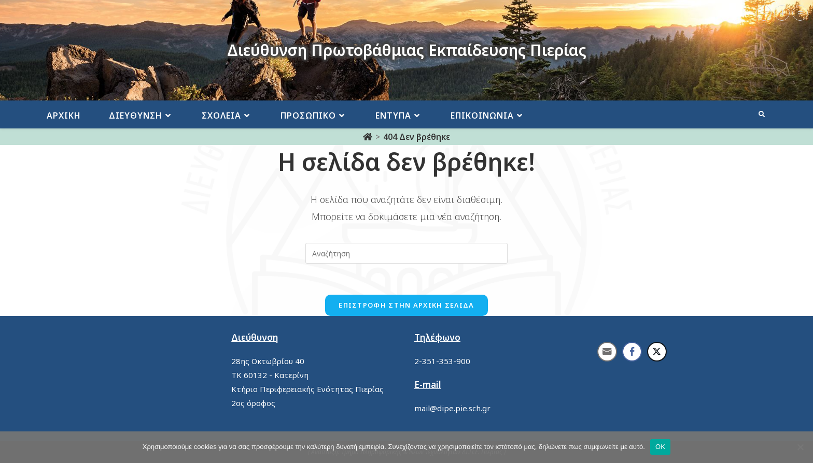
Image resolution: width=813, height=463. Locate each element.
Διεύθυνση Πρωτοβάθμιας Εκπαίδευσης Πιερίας (406, 50)
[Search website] (761, 114)
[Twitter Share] (657, 351)
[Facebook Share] (632, 351)
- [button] (764, 13)
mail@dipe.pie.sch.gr (452, 408)
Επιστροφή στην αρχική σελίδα (406, 305)
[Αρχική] (367, 136)
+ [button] (782, 13)
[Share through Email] (607, 351)
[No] (800, 447)
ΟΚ (660, 447)
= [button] (800, 13)
